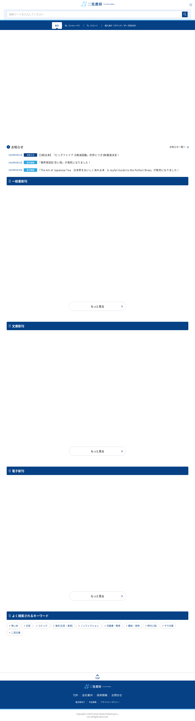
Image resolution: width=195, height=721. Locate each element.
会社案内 (87, 695)
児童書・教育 (113, 625)
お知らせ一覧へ (177, 147)
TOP (75, 695)
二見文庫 (15, 632)
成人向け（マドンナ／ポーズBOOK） (121, 25)
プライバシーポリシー (110, 702)
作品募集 (93, 702)
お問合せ (116, 695)
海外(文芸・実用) (64, 625)
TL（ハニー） (93, 25)
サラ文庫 (168, 625)
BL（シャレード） (73, 25)
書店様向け (80, 702)
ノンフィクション (90, 625)
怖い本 (14, 625)
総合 (57, 25)
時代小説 (152, 625)
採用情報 (102, 695)
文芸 (28, 625)
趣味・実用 (134, 625)
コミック (42, 625)
